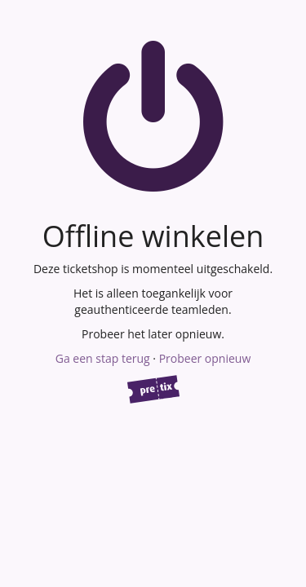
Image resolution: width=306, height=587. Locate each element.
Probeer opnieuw (205, 358)
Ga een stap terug (102, 358)
